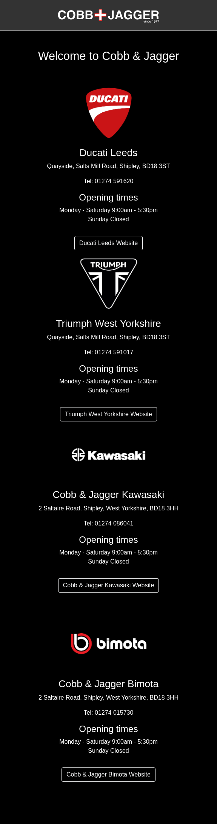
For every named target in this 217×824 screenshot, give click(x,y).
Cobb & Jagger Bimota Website (108, 774)
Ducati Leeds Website (108, 243)
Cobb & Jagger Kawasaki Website (108, 585)
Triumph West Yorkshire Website (108, 414)
